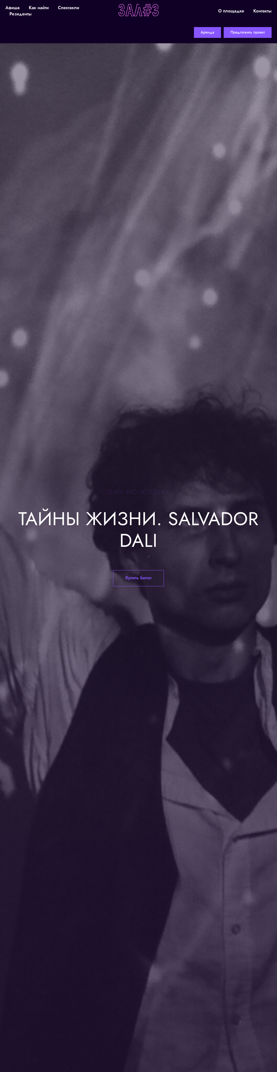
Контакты (262, 11)
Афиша (12, 8)
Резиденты (20, 14)
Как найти (39, 8)
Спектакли (68, 8)
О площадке (231, 11)
